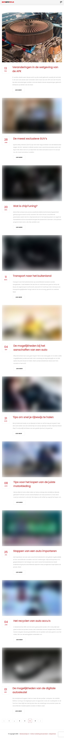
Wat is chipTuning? (25, 206)
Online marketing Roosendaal (39, 734)
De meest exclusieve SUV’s (30, 138)
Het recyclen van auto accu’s (31, 621)
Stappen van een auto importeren (35, 551)
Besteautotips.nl (24, 734)
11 (35, 721)
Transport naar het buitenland (32, 276)
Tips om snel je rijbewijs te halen (33, 417)
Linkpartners (52, 734)
